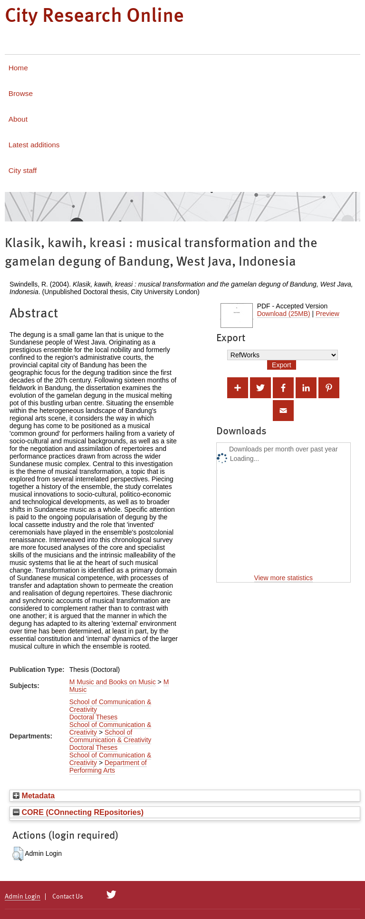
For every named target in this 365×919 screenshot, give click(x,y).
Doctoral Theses (93, 717)
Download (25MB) (283, 313)
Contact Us (67, 896)
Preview (327, 313)
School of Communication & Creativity (110, 705)
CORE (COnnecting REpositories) (78, 812)
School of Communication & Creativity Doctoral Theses (110, 739)
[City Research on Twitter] (111, 894)
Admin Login (22, 896)
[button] (17, 854)
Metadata (34, 795)
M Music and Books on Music (112, 682)
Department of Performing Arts (108, 766)
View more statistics (283, 578)
